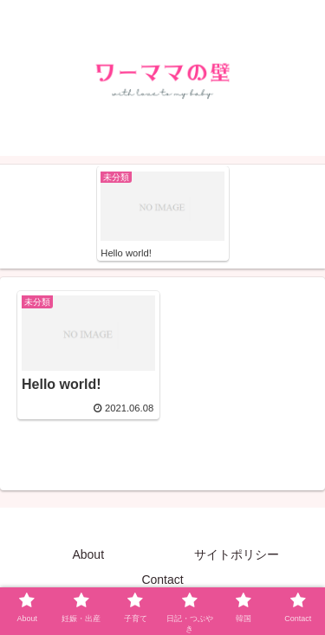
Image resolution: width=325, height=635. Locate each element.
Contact (162, 579)
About (88, 554)
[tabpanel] (163, 213)
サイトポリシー (236, 554)
